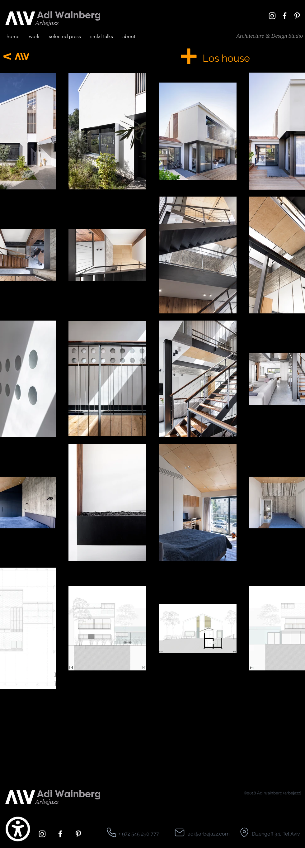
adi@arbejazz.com (209, 834)
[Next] (7, 56)
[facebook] (284, 15)
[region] (237, 143)
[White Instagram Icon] (272, 15)
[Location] (111, 832)
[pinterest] (297, 15)
